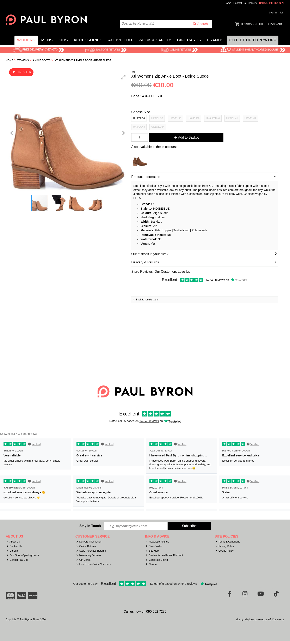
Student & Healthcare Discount (164, 555)
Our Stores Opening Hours (23, 555)
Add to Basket (186, 137)
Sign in (273, 12)
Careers (13, 550)
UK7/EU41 (232, 118)
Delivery (252, 3)
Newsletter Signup (157, 541)
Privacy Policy (224, 546)
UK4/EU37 (157, 118)
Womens (26, 40)
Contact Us (239, 3)
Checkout (275, 24)
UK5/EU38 (175, 118)
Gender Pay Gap (17, 559)
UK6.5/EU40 (213, 118)
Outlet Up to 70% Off (252, 40)
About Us (13, 541)
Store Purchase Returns (91, 550)
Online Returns (86, 546)
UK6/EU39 (193, 118)
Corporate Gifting (157, 559)
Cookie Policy (224, 550)
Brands (215, 40)
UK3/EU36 (139, 118)
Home (227, 3)
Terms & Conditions (227, 541)
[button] (123, 77)
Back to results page (147, 299)
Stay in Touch (90, 526)
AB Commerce (276, 619)
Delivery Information (88, 541)
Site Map (152, 550)
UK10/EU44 (157, 126)
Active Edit (120, 40)
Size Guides (154, 546)
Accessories (88, 40)
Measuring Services (88, 555)
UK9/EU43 (139, 126)
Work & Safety (154, 40)
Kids (63, 40)
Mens (47, 40)
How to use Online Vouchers (93, 564)
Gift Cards (189, 40)
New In (151, 564)
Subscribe (189, 526)
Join (282, 12)
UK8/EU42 (250, 118)
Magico (249, 619)
